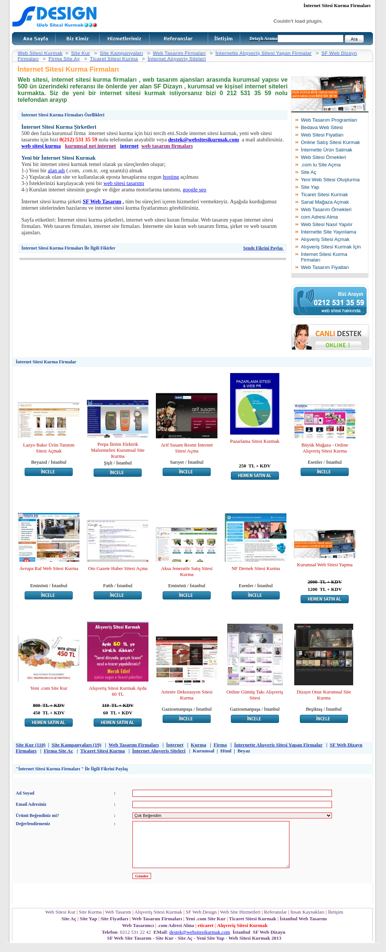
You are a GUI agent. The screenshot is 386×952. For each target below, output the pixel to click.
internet (129, 146)
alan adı (56, 170)
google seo (194, 189)
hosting (171, 177)
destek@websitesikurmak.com (203, 140)
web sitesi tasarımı (123, 183)
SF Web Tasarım (102, 201)
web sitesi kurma (41, 146)
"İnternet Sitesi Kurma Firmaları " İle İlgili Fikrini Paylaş (72, 768)
